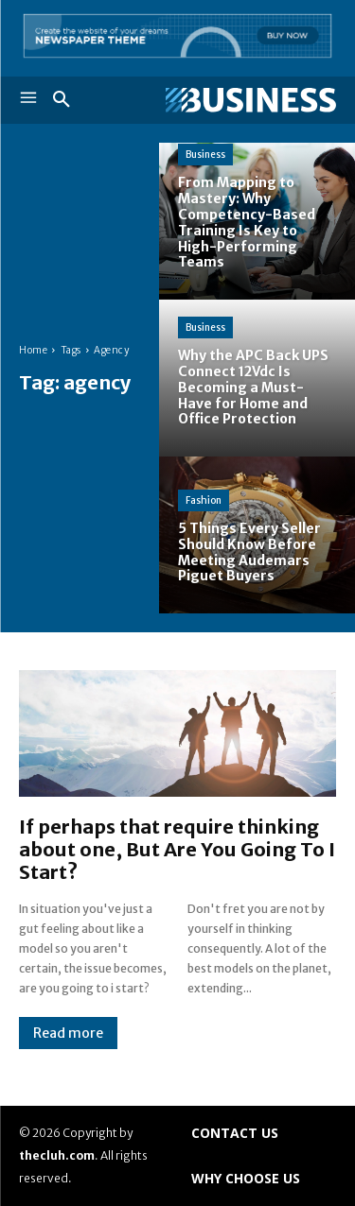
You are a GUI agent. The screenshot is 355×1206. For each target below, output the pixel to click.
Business (205, 154)
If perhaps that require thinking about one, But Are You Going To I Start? (177, 849)
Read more (68, 1033)
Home (33, 350)
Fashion (204, 500)
